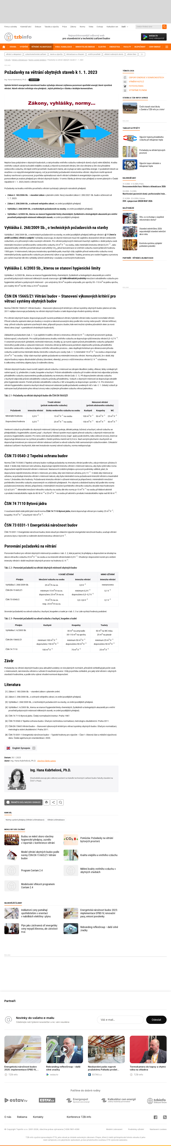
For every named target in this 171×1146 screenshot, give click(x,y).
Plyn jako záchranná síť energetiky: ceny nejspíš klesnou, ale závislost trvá (39, 928)
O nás (7, 1117)
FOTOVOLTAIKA (136, 86)
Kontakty (38, 1117)
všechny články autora (46, 761)
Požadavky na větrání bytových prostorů (152, 151)
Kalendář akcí (25, 27)
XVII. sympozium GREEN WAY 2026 (137, 201)
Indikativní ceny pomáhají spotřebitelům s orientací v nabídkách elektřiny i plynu (36, 913)
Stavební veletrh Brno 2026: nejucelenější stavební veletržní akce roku (152, 231)
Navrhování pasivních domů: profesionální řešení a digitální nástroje (145, 194)
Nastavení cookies (158, 1129)
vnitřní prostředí (94, 54)
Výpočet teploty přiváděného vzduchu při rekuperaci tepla (151, 138)
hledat (60, 802)
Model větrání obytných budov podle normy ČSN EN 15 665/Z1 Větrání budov (40, 855)
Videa (91, 27)
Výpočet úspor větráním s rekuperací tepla (150, 164)
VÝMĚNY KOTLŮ (136, 81)
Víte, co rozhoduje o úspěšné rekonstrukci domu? (151, 218)
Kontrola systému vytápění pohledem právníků (150, 244)
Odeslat (156, 1019)
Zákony (73, 27)
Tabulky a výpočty (52, 27)
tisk (46, 802)
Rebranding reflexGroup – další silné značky (99, 928)
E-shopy (100, 27)
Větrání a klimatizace (19, 60)
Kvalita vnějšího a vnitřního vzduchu (99, 855)
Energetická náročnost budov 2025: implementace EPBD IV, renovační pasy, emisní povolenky (99, 913)
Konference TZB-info (79, 1117)
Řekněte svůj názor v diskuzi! (25, 802)
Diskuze (38, 27)
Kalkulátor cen (112, 27)
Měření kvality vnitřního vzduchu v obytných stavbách (98, 870)
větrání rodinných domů (113, 54)
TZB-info (7, 60)
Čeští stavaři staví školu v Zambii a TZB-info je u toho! (151, 108)
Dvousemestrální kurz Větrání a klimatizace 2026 (144, 186)
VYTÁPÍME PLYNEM (138, 90)
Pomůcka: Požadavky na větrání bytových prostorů (96, 839)
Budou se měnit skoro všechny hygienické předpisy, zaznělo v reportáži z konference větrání (38, 839)
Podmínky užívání (136, 1129)
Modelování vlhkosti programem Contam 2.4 (38, 886)
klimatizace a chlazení (75, 54)
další (142, 54)
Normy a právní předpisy (37, 60)
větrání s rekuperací (13, 54)
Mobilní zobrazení (114, 1129)
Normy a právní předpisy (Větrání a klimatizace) (25, 820)
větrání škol (131, 54)
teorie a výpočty (56, 54)
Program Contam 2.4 (32, 870)
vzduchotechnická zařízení (35, 54)
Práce (64, 27)
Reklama (22, 1117)
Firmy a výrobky (10, 27)
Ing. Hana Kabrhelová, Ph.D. (50, 770)
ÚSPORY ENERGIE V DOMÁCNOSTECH (146, 77)
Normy (82, 27)
